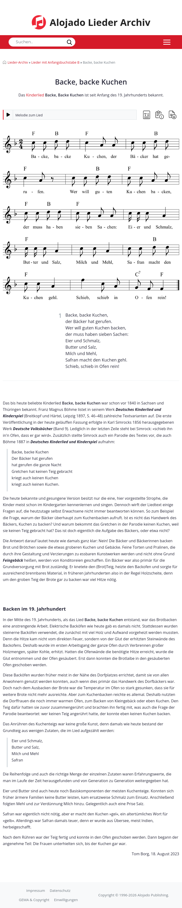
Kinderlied (35, 95)
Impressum (35, 890)
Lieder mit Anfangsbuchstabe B (55, 62)
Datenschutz (60, 890)
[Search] (42, 42)
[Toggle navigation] (166, 42)
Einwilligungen (66, 899)
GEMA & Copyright (34, 899)
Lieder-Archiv (18, 62)
